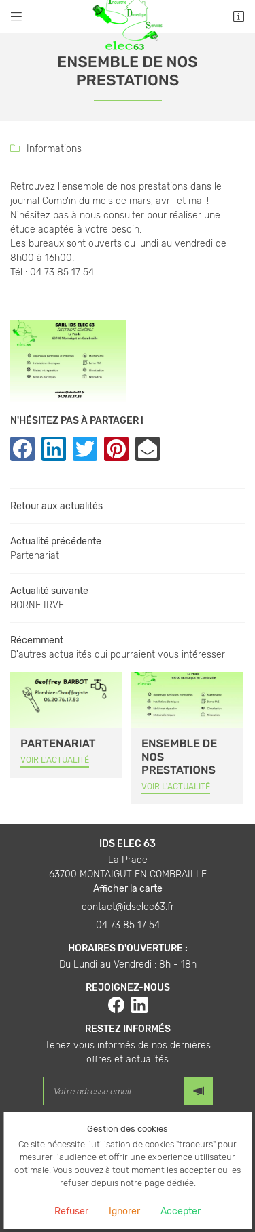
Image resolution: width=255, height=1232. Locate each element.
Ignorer (124, 1211)
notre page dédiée (157, 1183)
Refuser (71, 1211)
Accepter (180, 1211)
